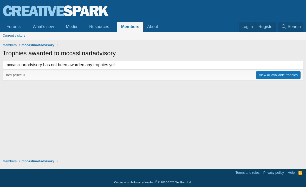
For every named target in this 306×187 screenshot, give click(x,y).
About (152, 26)
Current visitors (14, 35)
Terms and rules (247, 173)
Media (71, 26)
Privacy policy (273, 173)
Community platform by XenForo (153, 182)
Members (130, 26)
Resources (99, 26)
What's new (43, 26)
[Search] (290, 27)
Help (291, 173)
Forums (13, 26)
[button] (25, 27)
